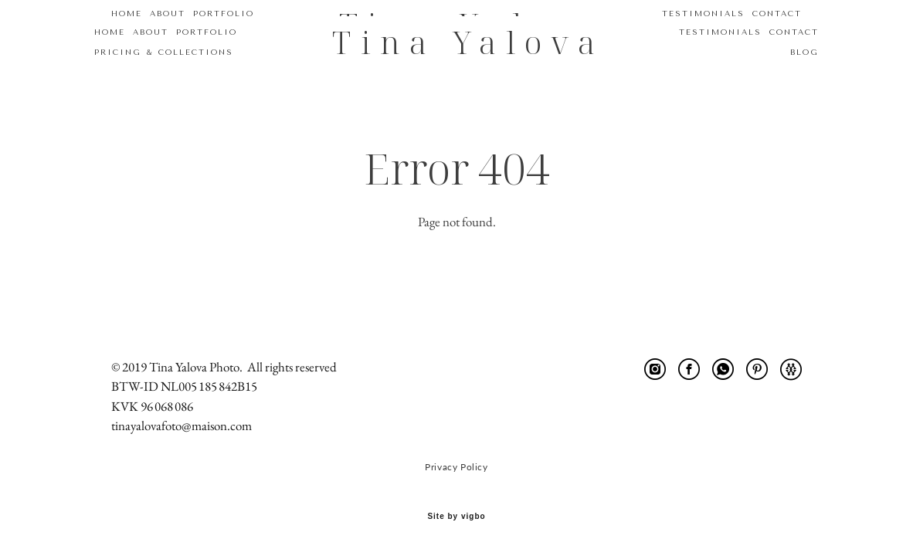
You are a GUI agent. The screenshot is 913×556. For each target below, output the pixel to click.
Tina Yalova (456, 40)
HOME (126, 30)
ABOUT (167, 30)
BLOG (787, 50)
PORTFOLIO (223, 30)
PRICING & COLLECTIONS (180, 50)
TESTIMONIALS (703, 30)
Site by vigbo (456, 519)
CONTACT (777, 30)
